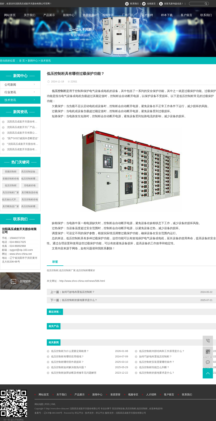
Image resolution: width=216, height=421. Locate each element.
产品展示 (49, 15)
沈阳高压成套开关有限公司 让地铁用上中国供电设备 (22, 132)
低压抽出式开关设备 (10, 199)
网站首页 (10, 15)
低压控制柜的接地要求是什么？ (79, 300)
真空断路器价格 (30, 192)
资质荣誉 (88, 15)
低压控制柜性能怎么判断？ (154, 367)
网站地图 (39, 404)
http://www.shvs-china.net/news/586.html (82, 280)
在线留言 (151, 3)
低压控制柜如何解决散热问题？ (68, 367)
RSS (47, 404)
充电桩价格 (30, 185)
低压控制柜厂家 (67, 270)
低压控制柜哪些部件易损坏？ (67, 361)
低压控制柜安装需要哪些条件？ (156, 361)
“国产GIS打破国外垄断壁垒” (22, 138)
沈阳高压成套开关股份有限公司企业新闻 (22, 121)
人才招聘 (147, 15)
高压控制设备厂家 (30, 171)
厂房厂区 (127, 15)
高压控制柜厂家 (11, 192)
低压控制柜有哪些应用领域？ (67, 356)
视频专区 (108, 15)
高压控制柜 (130, 408)
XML (53, 404)
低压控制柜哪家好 (30, 178)
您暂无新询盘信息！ (174, 3)
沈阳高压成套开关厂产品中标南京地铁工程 (22, 127)
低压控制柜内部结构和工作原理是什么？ (161, 351)
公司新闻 (10, 84)
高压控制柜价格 (30, 199)
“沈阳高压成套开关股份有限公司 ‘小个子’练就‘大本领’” (22, 143)
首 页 (22, 60)
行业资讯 (10, 92)
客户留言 (186, 15)
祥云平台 (79, 413)
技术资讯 (46, 60)
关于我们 (29, 15)
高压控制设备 (118, 408)
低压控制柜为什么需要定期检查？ (70, 351)
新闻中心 (69, 15)
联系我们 (134, 3)
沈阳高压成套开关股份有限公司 (131, 413)
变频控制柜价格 (11, 178)
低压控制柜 (11, 185)
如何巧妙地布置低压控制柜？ (78, 291)
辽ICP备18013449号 (53, 413)
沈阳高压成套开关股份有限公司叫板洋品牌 (22, 149)
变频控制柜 (11, 171)
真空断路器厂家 (11, 206)
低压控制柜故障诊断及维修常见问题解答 (73, 372)
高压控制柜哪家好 (30, 206)
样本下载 (167, 15)
